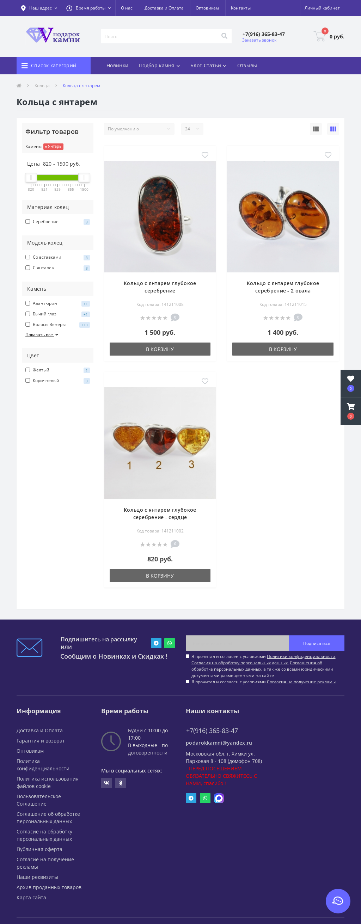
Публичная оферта (39, 849)
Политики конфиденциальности (301, 656)
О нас (127, 8)
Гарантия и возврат (41, 740)
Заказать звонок (259, 40)
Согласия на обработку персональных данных (239, 663)
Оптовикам (207, 8)
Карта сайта (31, 897)
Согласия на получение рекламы (301, 682)
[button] (88, 8)
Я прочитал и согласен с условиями (263, 682)
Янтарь (53, 146)
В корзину (160, 349)
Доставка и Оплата (164, 8)
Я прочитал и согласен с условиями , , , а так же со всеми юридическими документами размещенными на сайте (263, 665)
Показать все (42, 335)
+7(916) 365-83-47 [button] (212, 731)
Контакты (241, 8)
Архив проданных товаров (49, 887)
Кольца (42, 85)
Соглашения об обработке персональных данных (256, 666)
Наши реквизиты (37, 877)
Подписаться (316, 643)
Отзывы (247, 65)
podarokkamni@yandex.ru (219, 742)
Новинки (117, 65)
